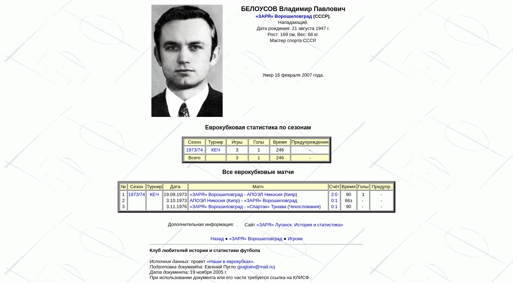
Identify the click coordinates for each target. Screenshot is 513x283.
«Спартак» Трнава (266, 206)
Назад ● (220, 238)
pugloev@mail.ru (256, 266)
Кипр (290, 194)
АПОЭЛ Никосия (265, 194)
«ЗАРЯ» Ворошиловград (284, 16)
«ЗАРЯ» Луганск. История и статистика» (299, 224)
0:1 (334, 206)
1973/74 (194, 150)
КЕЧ (215, 150)
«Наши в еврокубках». (231, 261)
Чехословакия (304, 206)
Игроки (294, 238)
